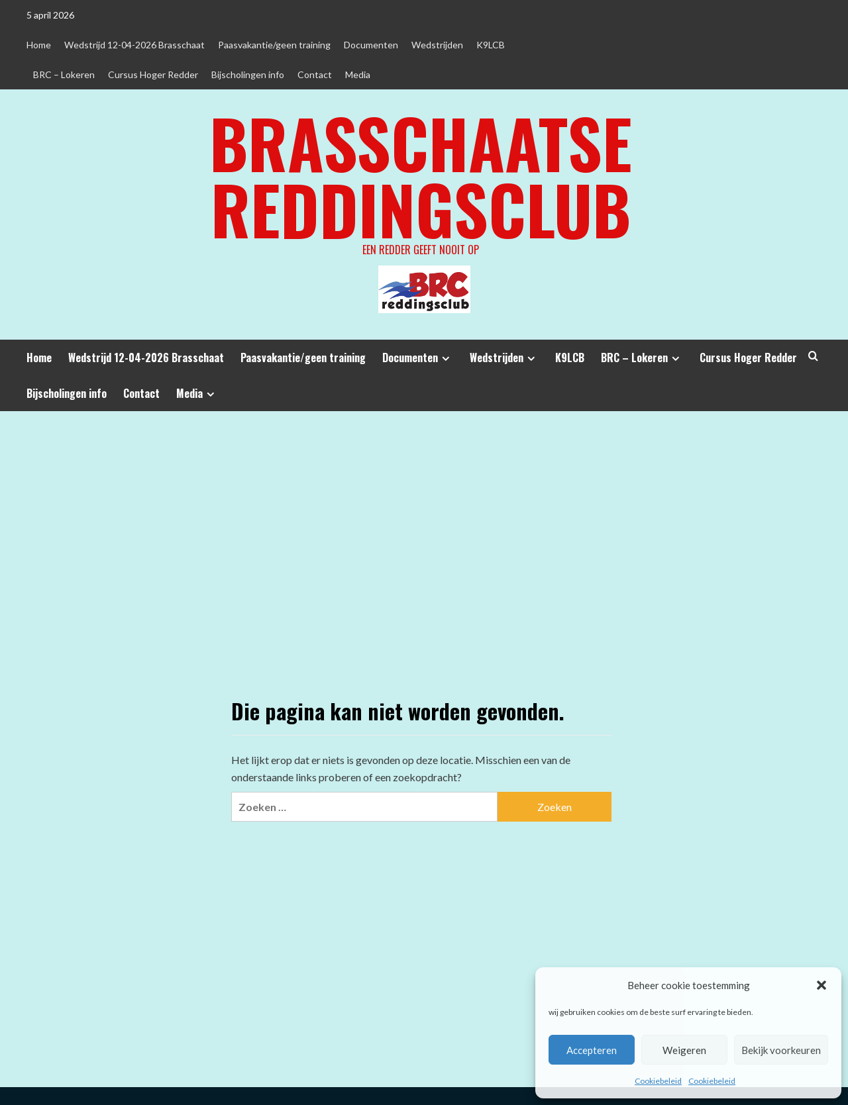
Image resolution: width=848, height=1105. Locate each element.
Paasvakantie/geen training (274, 44)
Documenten (371, 44)
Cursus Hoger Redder (153, 74)
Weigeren (684, 1050)
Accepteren (591, 1050)
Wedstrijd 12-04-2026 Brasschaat (134, 44)
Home (38, 44)
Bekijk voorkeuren (781, 1050)
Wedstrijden (437, 44)
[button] (821, 985)
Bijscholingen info (247, 74)
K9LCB (490, 44)
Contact (314, 74)
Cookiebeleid (658, 1081)
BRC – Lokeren (64, 74)
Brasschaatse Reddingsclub (420, 175)
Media (357, 74)
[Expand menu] (445, 358)
